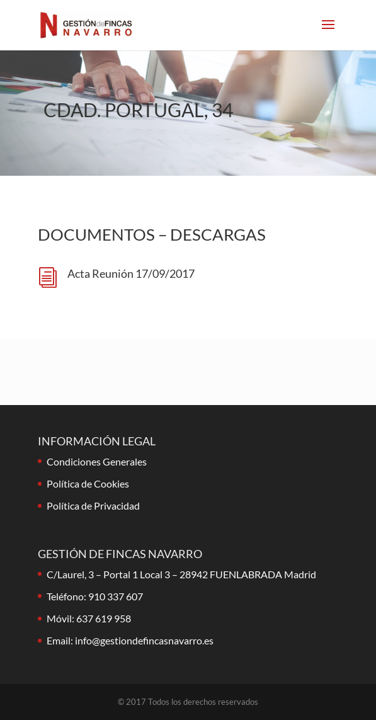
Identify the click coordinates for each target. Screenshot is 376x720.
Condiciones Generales (97, 461)
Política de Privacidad (93, 505)
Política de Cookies (88, 483)
